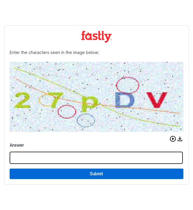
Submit (96, 173)
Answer (17, 145)
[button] (172, 138)
